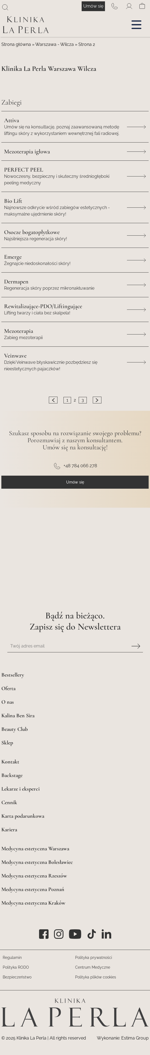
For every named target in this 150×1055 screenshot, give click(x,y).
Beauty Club (14, 729)
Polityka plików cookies (95, 977)
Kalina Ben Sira (17, 715)
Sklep (7, 742)
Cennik (9, 802)
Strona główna (16, 44)
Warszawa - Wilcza (54, 44)
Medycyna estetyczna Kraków (33, 902)
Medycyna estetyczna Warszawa (35, 848)
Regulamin (12, 957)
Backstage (12, 775)
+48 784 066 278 (114, 6)
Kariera (9, 829)
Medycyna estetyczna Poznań (32, 889)
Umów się (93, 6)
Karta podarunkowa (22, 816)
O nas (7, 702)
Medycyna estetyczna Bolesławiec (37, 862)
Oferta (8, 688)
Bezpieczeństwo (17, 977)
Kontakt (10, 761)
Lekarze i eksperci (20, 788)
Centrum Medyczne (92, 967)
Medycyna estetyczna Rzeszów (34, 875)
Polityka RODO (16, 967)
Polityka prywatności (93, 957)
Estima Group (135, 1038)
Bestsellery (12, 674)
